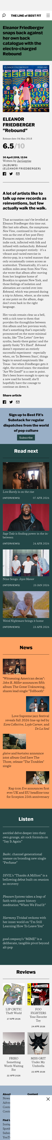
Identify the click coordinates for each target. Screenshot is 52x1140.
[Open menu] (48, 15)
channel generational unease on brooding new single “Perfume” (24, 858)
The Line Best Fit (26, 15)
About (7, 1094)
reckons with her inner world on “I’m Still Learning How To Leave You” (24, 922)
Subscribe (26, 437)
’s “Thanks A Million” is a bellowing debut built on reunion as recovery (26, 879)
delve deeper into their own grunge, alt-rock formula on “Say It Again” (25, 837)
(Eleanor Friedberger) (22, 168)
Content (32, 1094)
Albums (10, 165)
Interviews (11, 498)
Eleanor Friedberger (19, 122)
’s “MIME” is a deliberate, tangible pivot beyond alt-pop (26, 943)
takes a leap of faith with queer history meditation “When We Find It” (24, 901)
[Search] (4, 15)
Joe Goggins (24, 161)
